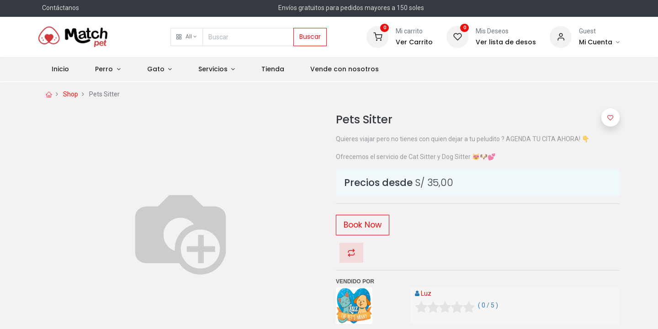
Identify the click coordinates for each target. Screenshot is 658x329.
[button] (186, 37)
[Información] (599, 42)
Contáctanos (60, 7)
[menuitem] (60, 69)
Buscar (310, 36)
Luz (426, 293)
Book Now (363, 224)
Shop (70, 94)
